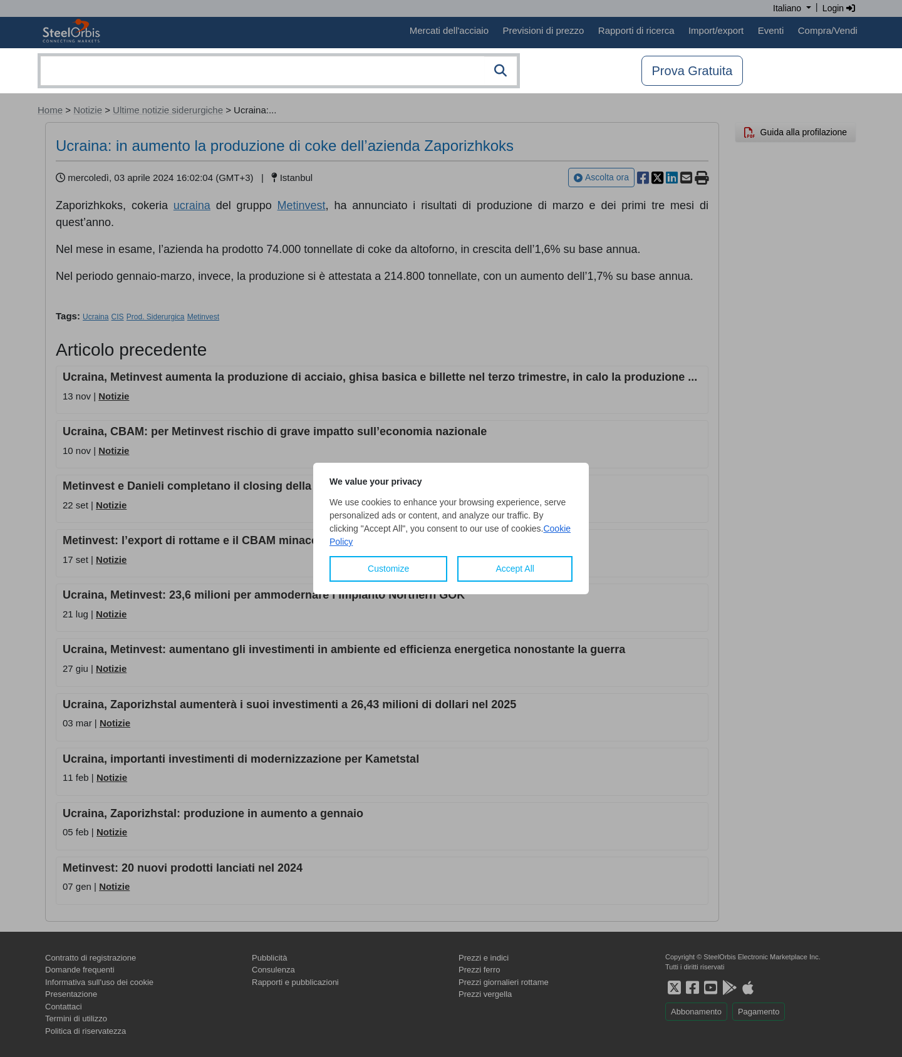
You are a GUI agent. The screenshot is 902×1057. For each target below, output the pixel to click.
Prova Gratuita (692, 71)
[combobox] (278, 71)
